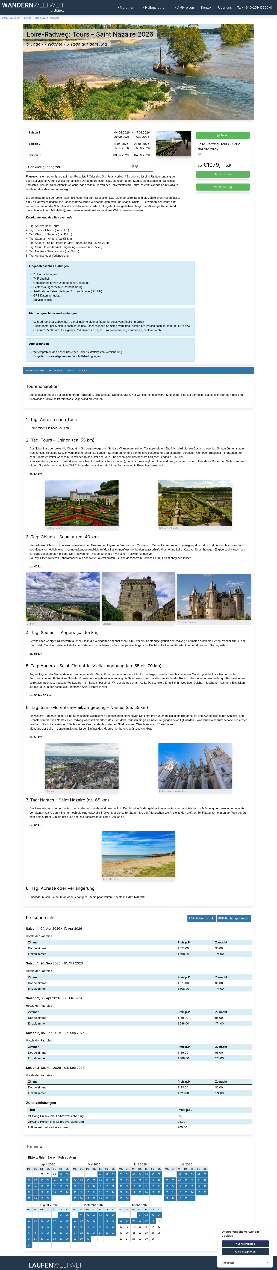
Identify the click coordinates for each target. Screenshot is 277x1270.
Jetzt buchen (223, 174)
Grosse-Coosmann (10, 18)
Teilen (222, 135)
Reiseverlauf (56, 370)
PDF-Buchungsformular (234, 918)
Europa (27, 18)
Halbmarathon (154, 7)
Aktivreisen (184, 7)
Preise (70, 370)
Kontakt (207, 7)
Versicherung (223, 187)
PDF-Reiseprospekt (202, 918)
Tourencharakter (36, 370)
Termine (82, 370)
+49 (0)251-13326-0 (254, 7)
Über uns (225, 7)
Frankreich (40, 18)
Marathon (125, 7)
